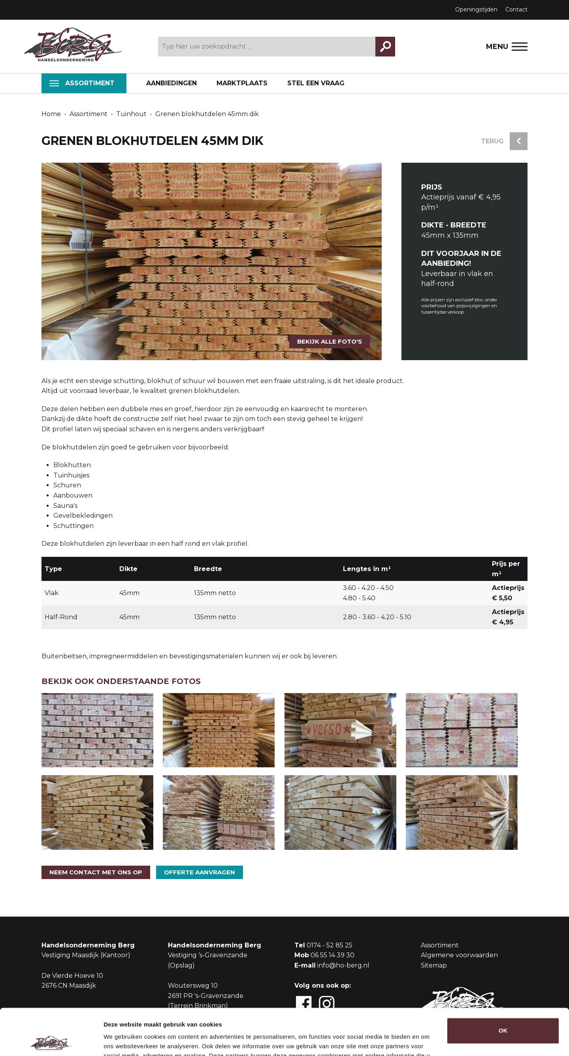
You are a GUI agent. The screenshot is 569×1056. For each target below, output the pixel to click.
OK (503, 984)
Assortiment (82, 83)
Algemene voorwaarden (459, 955)
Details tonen (122, 1040)
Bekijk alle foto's (329, 341)
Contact (516, 9)
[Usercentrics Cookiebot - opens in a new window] (51, 1041)
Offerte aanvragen (199, 872)
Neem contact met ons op (95, 872)
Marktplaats (242, 83)
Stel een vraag (316, 83)
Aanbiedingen (171, 83)
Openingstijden (476, 9)
